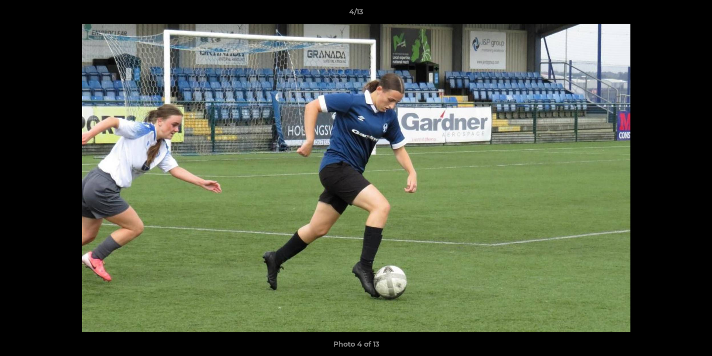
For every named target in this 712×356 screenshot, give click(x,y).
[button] (694, 14)
